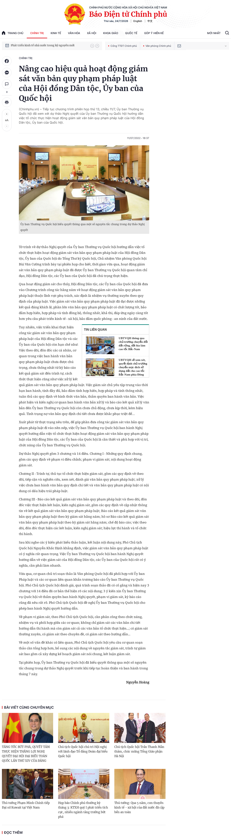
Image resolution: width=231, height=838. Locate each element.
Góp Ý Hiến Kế (154, 33)
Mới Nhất (214, 33)
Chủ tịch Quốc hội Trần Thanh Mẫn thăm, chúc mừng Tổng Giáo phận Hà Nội (139, 751)
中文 (149, 21)
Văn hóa (74, 33)
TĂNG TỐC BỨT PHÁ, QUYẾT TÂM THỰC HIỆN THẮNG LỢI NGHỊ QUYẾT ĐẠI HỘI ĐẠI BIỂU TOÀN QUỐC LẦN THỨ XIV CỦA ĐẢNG (26, 754)
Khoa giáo (110, 33)
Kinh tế (56, 33)
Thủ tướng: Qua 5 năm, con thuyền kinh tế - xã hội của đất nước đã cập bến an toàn (139, 807)
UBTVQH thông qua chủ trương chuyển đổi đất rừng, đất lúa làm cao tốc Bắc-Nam (133, 344)
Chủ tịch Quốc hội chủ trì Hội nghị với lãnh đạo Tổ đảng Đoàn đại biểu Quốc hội (82, 751)
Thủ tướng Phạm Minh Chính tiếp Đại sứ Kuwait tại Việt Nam (26, 805)
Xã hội (91, 33)
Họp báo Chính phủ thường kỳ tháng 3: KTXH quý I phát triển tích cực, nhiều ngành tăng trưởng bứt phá (83, 810)
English (137, 21)
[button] (92, 46)
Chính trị (37, 33)
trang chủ (12, 33)
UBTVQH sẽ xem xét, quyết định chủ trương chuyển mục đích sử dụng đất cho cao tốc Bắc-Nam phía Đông (133, 367)
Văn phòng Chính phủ (157, 45)
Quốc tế (131, 33)
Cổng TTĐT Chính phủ (122, 45)
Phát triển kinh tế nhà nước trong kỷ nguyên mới (42, 45)
